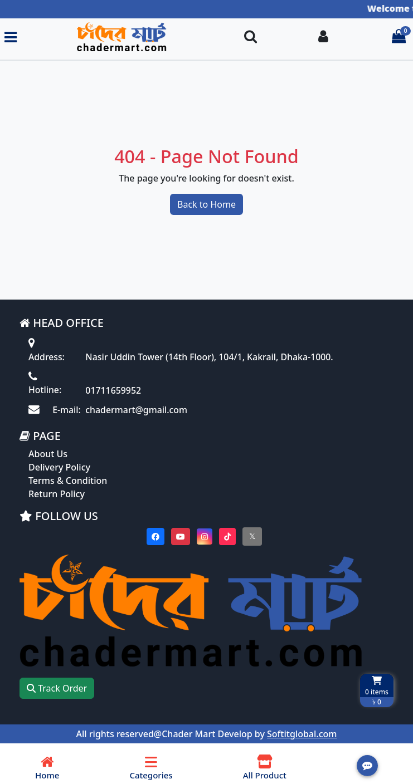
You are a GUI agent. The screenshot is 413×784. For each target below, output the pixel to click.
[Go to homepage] (125, 37)
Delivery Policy (59, 468)
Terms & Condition (67, 482)
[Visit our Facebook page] (155, 537)
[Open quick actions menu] (367, 765)
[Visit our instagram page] (204, 538)
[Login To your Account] (323, 37)
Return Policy (56, 495)
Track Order (57, 690)
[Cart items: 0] (399, 37)
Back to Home (206, 205)
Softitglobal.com (302, 735)
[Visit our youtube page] (180, 537)
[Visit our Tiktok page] (227, 537)
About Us (47, 455)
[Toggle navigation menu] (10, 37)
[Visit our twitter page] (252, 537)
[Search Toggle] (250, 37)
